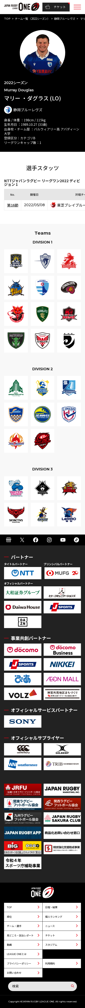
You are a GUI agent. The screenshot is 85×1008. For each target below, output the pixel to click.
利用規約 (50, 963)
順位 (9, 917)
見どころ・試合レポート (20, 935)
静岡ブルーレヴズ (64, 19)
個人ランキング (53, 917)
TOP (7, 18)
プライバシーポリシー (19, 963)
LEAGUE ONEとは (16, 954)
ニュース (50, 926)
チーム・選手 (14, 926)
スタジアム (51, 945)
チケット (55, 7)
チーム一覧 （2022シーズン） (32, 19)
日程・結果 (51, 907)
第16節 (12, 205)
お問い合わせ (14, 973)
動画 (9, 945)
